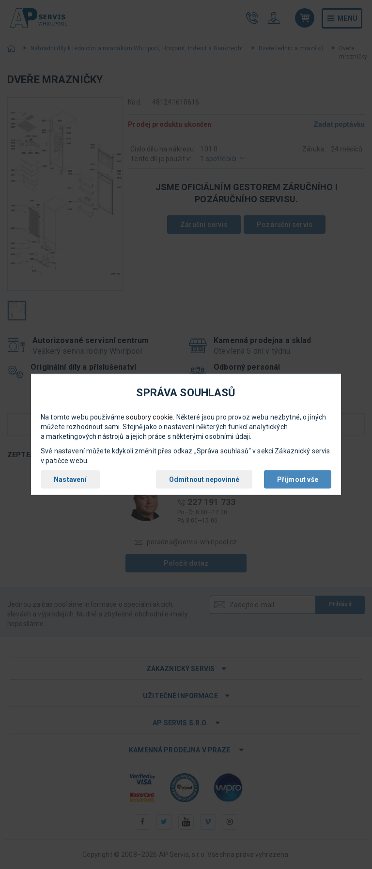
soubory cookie (149, 417)
